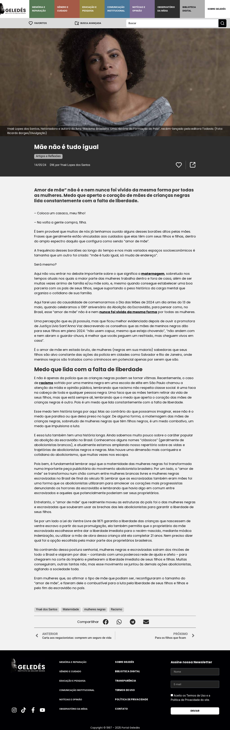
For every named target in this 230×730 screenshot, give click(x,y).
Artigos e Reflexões (48, 156)
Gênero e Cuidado (62, 9)
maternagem (152, 273)
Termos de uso (125, 690)
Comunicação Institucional (116, 9)
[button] (105, 622)
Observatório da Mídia (166, 9)
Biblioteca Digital (189, 9)
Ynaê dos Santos (46, 609)
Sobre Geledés (217, 9)
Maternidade (71, 609)
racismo (46, 382)
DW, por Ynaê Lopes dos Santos (70, 164)
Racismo (116, 609)
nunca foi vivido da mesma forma (128, 311)
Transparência (125, 680)
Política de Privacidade (131, 699)
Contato (121, 708)
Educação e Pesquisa (89, 9)
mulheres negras (94, 609)
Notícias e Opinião (138, 9)
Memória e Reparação (39, 9)
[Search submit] (222, 23)
